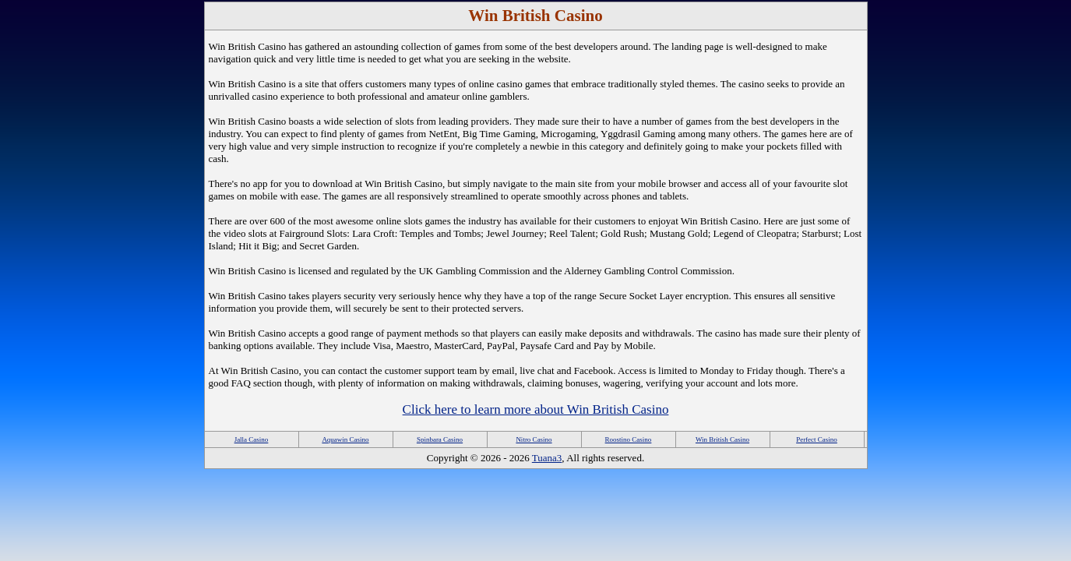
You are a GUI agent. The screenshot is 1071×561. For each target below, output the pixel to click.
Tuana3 (547, 458)
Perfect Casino (816, 439)
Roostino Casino (628, 439)
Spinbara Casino (440, 439)
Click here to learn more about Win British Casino (536, 409)
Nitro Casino (533, 439)
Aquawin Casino (345, 439)
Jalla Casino (251, 439)
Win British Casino (722, 439)
